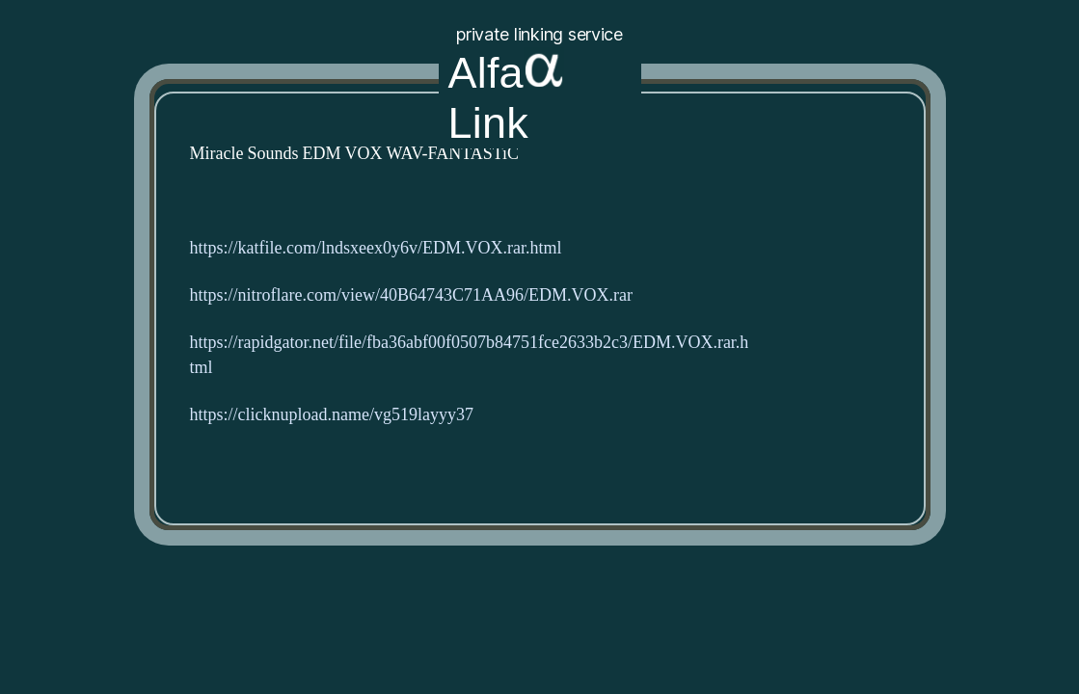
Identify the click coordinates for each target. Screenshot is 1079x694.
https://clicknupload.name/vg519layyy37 (331, 415)
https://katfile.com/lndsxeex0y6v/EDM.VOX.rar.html (376, 248)
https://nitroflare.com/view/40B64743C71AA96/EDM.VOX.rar (411, 295)
